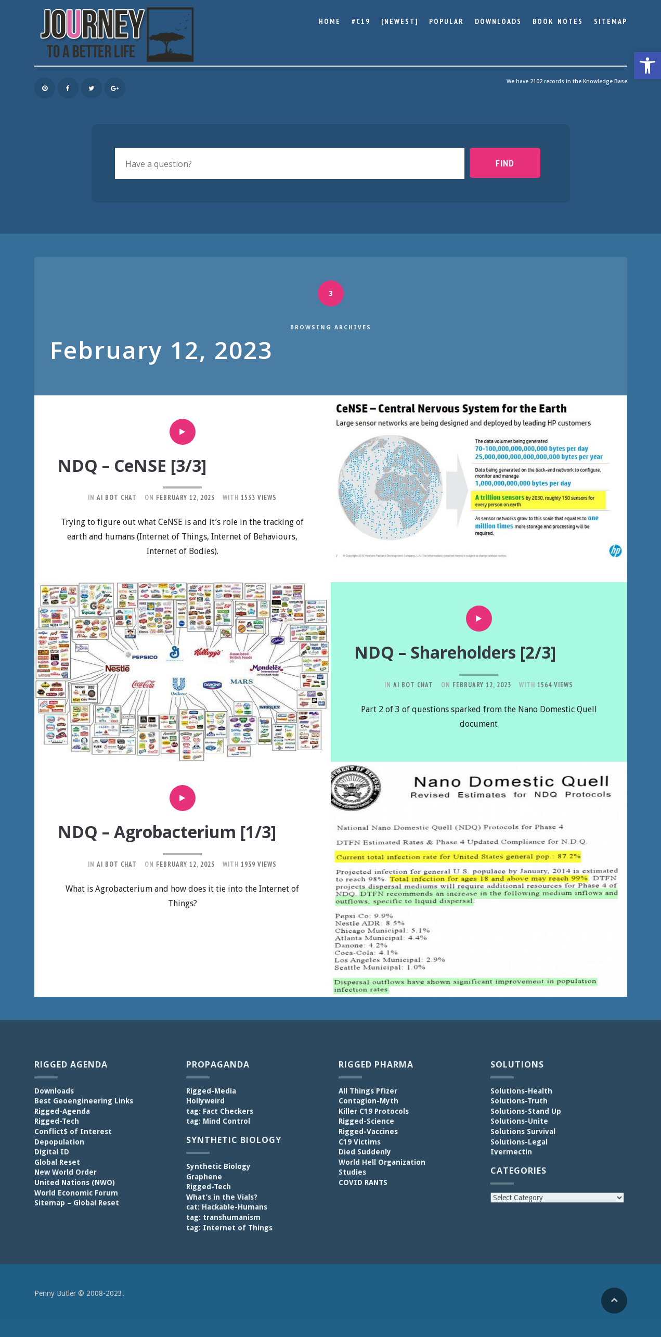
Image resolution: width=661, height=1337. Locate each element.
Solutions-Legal (519, 1141)
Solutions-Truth (519, 1101)
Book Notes (558, 21)
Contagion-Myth (368, 1101)
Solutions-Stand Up (525, 1111)
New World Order (65, 1172)
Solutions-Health (521, 1090)
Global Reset (57, 1162)
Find (514, 163)
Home (330, 21)
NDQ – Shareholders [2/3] (465, 652)
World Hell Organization (382, 1162)
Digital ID (51, 1152)
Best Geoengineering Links (83, 1101)
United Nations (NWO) (74, 1182)
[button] (647, 65)
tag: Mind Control (218, 1121)
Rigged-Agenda (62, 1111)
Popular (446, 21)
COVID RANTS (363, 1182)
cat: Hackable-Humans (226, 1207)
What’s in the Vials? (221, 1196)
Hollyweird (205, 1101)
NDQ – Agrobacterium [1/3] (177, 831)
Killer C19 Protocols (374, 1111)
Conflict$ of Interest (73, 1131)
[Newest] (399, 21)
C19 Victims (360, 1141)
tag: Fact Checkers (219, 1111)
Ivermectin (511, 1152)
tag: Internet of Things (229, 1227)
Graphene (204, 1176)
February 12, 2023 (185, 497)
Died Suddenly (365, 1152)
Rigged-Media (211, 1090)
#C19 (361, 21)
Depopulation (59, 1141)
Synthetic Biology (218, 1166)
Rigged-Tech (56, 1121)
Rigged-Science (366, 1121)
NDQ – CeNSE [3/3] (137, 465)
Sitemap (610, 21)
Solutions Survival (522, 1131)
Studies (352, 1172)
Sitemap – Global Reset (76, 1203)
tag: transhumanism (223, 1217)
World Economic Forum (76, 1192)
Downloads (498, 21)
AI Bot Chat (117, 497)
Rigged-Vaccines (368, 1131)
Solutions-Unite (519, 1121)
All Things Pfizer (368, 1090)
